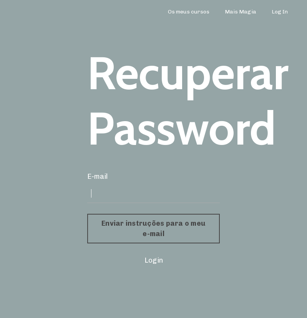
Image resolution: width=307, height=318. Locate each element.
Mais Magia (240, 11)
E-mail (97, 176)
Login (153, 260)
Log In (280, 11)
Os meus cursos (188, 11)
